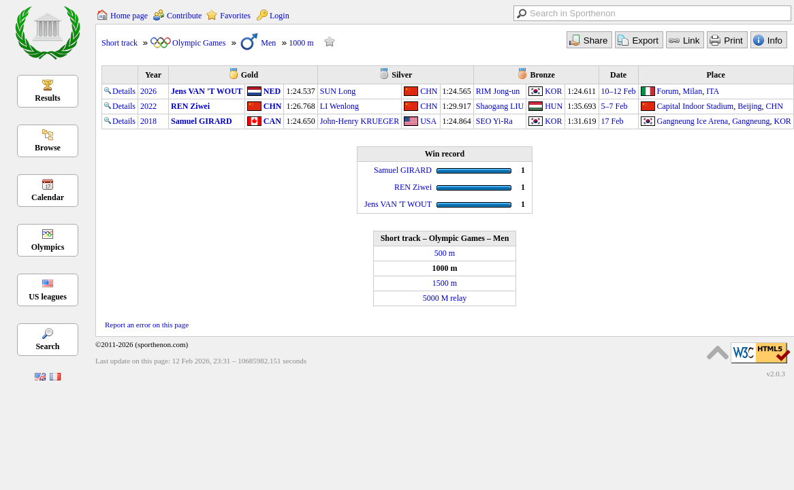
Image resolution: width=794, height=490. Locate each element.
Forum (668, 91)
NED (272, 91)
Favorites (235, 15)
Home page (129, 15)
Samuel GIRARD (201, 121)
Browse (48, 147)
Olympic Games (198, 43)
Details (120, 91)
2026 (148, 91)
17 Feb (612, 121)
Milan (693, 91)
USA (428, 121)
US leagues (48, 296)
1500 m (444, 283)
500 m (444, 253)
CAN (272, 121)
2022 (148, 106)
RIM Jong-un (498, 91)
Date (618, 75)
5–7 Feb (614, 106)
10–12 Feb (618, 91)
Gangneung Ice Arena (693, 121)
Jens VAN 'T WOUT (206, 91)
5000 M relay (445, 298)
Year (153, 75)
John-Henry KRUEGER (359, 121)
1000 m (301, 43)
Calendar (47, 197)
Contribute (184, 15)
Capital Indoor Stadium (695, 106)
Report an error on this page (147, 325)
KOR (553, 91)
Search (47, 346)
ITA (712, 91)
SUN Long (337, 91)
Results (47, 98)
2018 (148, 121)
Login (279, 15)
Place (716, 75)
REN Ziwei (190, 106)
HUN (553, 106)
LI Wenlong (339, 106)
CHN (428, 91)
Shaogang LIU (500, 106)
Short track (119, 43)
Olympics (48, 247)
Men (268, 43)
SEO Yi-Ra (494, 121)
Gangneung (750, 121)
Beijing (749, 106)
